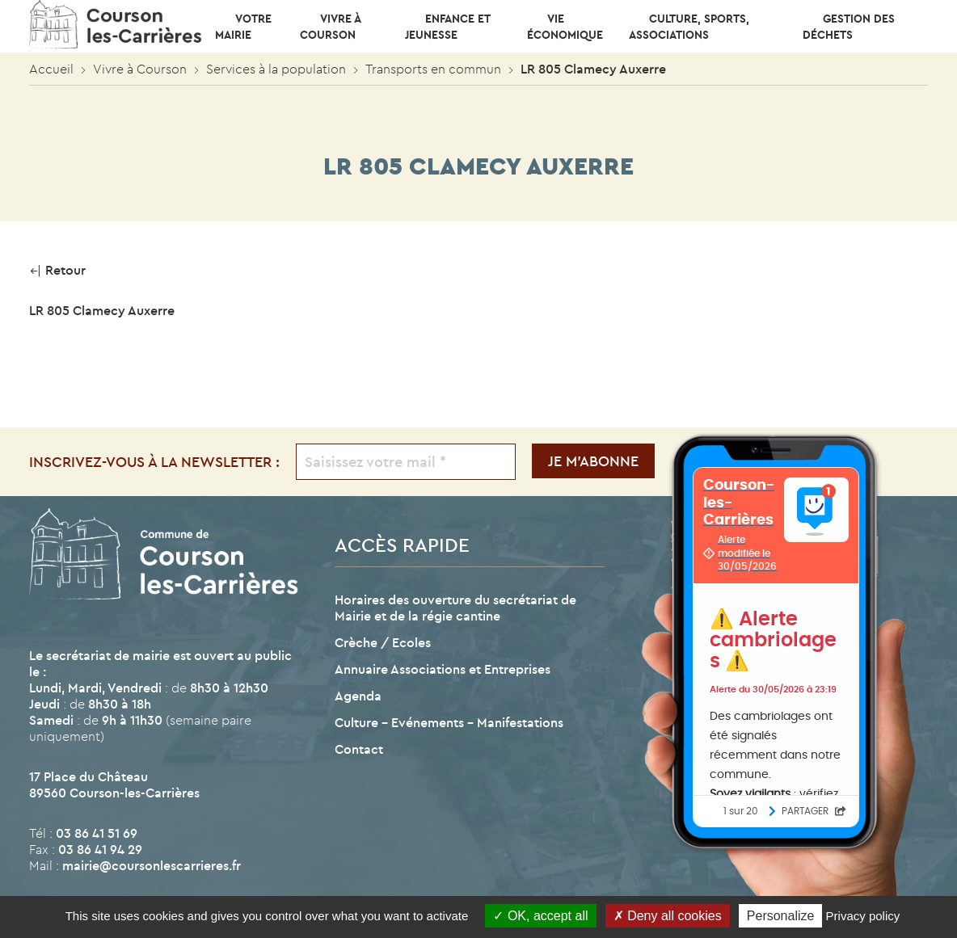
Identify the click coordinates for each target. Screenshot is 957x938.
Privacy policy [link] (863, 916)
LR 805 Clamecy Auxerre (102, 310)
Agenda (358, 696)
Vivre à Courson (330, 26)
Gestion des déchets (849, 26)
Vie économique (565, 26)
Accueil (51, 69)
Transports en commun (433, 69)
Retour (57, 270)
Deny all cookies (667, 916)
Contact (359, 749)
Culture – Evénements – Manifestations (449, 722)
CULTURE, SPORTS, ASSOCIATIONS (689, 26)
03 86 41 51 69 (96, 833)
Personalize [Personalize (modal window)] (781, 916)
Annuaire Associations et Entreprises (442, 669)
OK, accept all (540, 916)
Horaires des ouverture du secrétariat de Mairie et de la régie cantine (455, 607)
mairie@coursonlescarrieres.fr (151, 865)
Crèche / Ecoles (383, 642)
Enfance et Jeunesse (447, 26)
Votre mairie (243, 26)
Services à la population (276, 69)
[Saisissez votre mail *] (406, 462)
